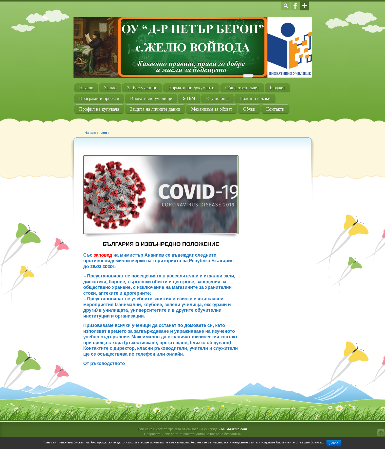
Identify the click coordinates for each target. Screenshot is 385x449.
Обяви (249, 109)
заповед (103, 255)
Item (103, 132)
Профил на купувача (99, 109)
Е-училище (217, 98)
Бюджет (277, 88)
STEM (189, 98)
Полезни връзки (255, 98)
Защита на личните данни (155, 109)
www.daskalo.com (233, 429)
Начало (86, 88)
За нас (110, 88)
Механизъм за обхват (211, 109)
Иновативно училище (151, 98)
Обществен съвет (242, 88)
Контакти (275, 109)
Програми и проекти (99, 98)
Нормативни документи (191, 88)
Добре (333, 443)
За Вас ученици (142, 88)
